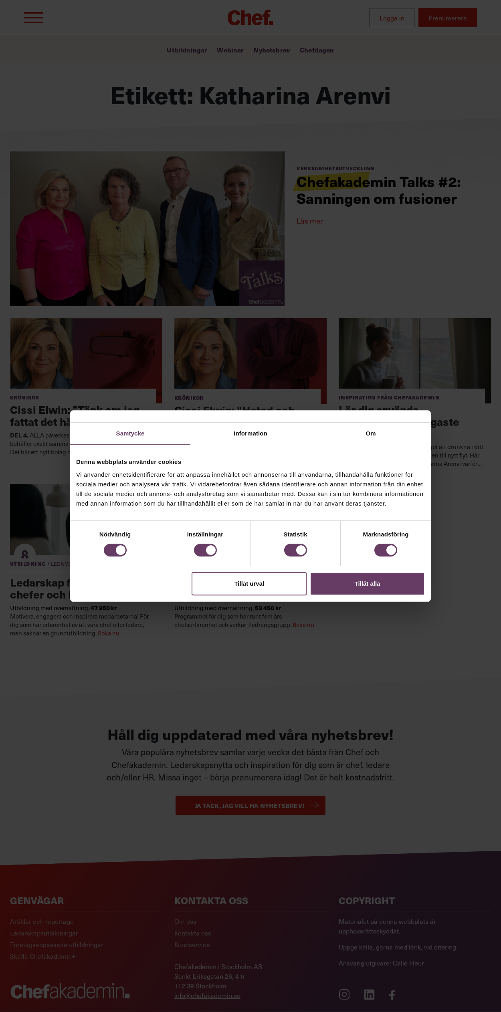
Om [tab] (371, 433)
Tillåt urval (249, 583)
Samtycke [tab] (130, 433)
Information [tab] (250, 433)
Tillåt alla (367, 583)
